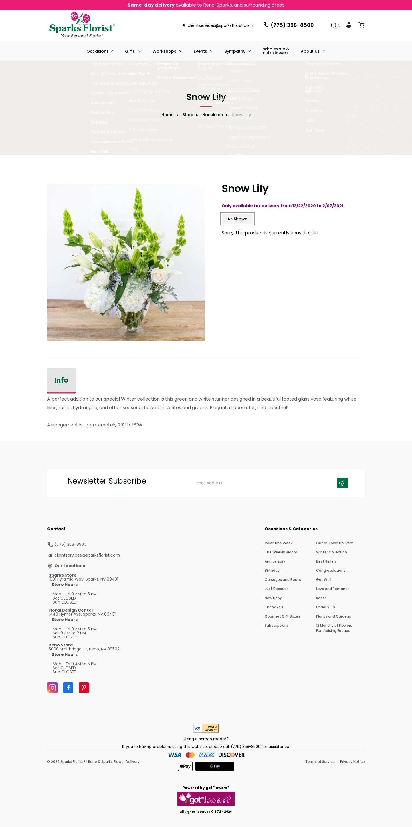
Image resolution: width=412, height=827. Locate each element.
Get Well (323, 579)
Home (167, 115)
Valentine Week (278, 543)
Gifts (130, 51)
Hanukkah (212, 115)
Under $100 (325, 607)
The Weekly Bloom (281, 552)
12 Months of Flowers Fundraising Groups (334, 628)
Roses (321, 597)
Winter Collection (331, 552)
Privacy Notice (352, 761)
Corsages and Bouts (283, 579)
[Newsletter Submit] (342, 483)
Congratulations (331, 570)
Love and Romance (333, 588)
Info (61, 380)
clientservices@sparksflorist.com (217, 25)
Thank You (274, 607)
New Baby (273, 597)
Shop (188, 115)
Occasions (97, 51)
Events (201, 51)
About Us (311, 51)
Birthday (272, 570)
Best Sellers (326, 561)
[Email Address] (262, 483)
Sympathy (236, 51)
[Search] (334, 25)
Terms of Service (320, 761)
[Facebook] (68, 687)
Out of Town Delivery (334, 543)
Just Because (277, 588)
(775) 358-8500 (288, 25)
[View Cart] (361, 26)
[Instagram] (52, 687)
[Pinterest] (84, 687)
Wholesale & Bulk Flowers (276, 51)
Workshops (164, 51)
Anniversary (275, 561)
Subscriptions (277, 625)
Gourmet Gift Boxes (282, 616)
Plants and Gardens (333, 616)
